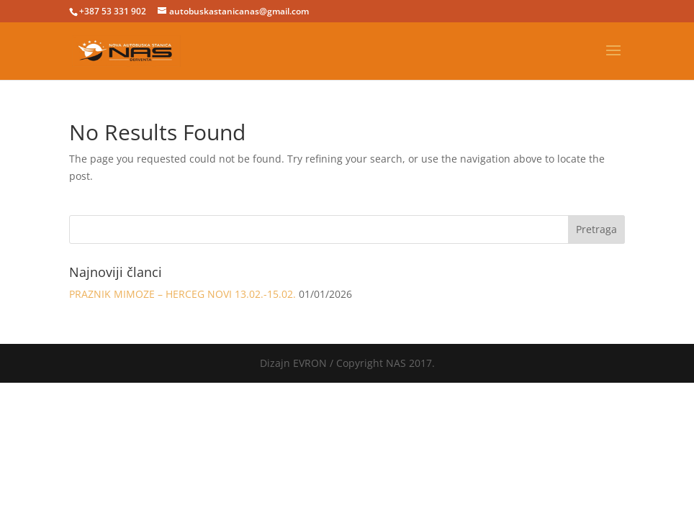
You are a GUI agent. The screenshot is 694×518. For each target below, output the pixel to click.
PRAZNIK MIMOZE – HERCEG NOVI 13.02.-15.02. (182, 294)
